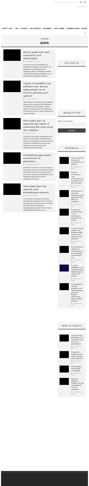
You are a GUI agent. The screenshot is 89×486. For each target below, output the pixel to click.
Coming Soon (73, 28)
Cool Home (59, 28)
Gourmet (47, 28)
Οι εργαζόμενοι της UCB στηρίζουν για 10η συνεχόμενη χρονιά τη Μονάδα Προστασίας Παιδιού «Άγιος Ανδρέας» (77, 292)
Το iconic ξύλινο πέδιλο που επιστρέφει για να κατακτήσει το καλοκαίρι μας (77, 252)
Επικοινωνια (81, 7)
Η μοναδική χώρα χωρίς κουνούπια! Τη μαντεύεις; (37, 158)
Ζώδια (84, 28)
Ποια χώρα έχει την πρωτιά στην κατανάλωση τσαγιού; (36, 189)
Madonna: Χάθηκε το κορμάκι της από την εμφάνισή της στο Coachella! (77, 384)
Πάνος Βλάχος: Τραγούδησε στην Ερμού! (76, 369)
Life (17, 28)
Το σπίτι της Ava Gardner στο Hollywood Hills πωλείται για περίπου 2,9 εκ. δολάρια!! (77, 233)
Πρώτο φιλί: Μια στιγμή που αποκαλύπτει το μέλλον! (77, 161)
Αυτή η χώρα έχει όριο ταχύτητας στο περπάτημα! (36, 55)
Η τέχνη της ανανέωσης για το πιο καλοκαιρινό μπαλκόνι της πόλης (77, 215)
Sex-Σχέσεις (35, 28)
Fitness (24, 28)
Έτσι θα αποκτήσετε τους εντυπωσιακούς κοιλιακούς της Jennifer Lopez (77, 177)
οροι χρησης (58, 2)
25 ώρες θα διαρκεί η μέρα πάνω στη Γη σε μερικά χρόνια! (77, 355)
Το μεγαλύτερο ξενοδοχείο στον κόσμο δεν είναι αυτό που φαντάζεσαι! (77, 340)
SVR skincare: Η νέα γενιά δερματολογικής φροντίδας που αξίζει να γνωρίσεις (77, 196)
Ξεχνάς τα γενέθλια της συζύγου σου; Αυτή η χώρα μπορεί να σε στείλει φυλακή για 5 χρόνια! (37, 89)
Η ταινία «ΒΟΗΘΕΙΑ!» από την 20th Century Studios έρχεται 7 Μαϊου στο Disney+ (77, 271)
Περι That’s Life (72, 2)
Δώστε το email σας (65, 121)
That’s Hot (7, 28)
